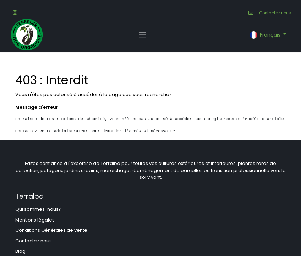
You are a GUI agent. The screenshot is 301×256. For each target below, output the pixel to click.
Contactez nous (275, 13)
